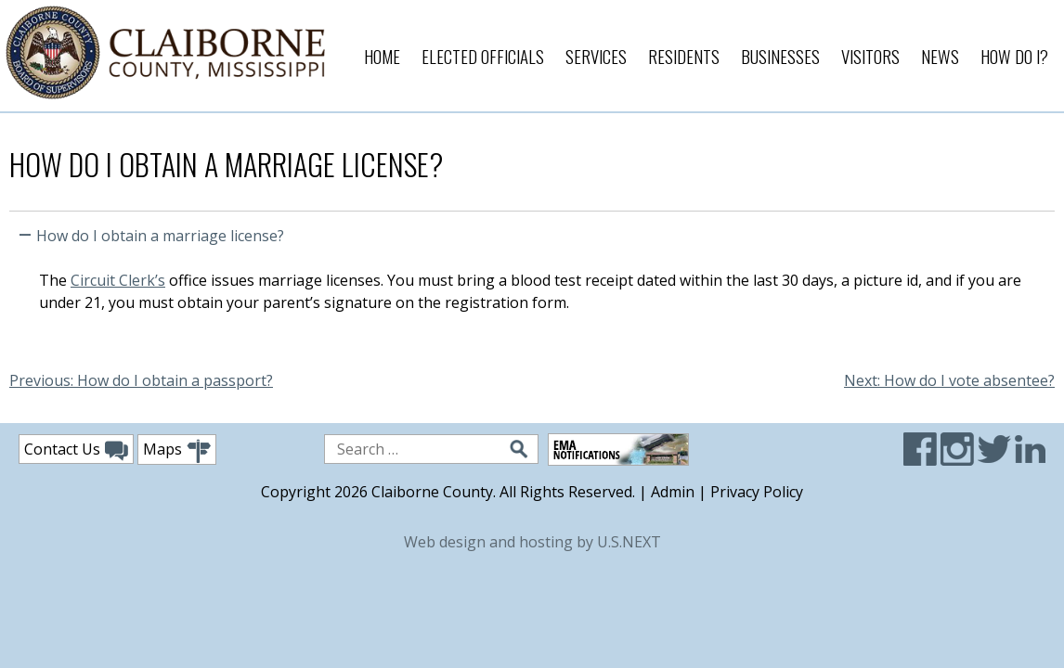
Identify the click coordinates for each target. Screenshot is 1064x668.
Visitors (870, 56)
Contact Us (76, 450)
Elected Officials (483, 56)
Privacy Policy (756, 492)
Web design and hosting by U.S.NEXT (532, 542)
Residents (684, 56)
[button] (532, 232)
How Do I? (1014, 56)
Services (596, 56)
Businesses (780, 56)
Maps (177, 451)
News (940, 56)
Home (382, 56)
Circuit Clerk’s (118, 280)
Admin (672, 492)
